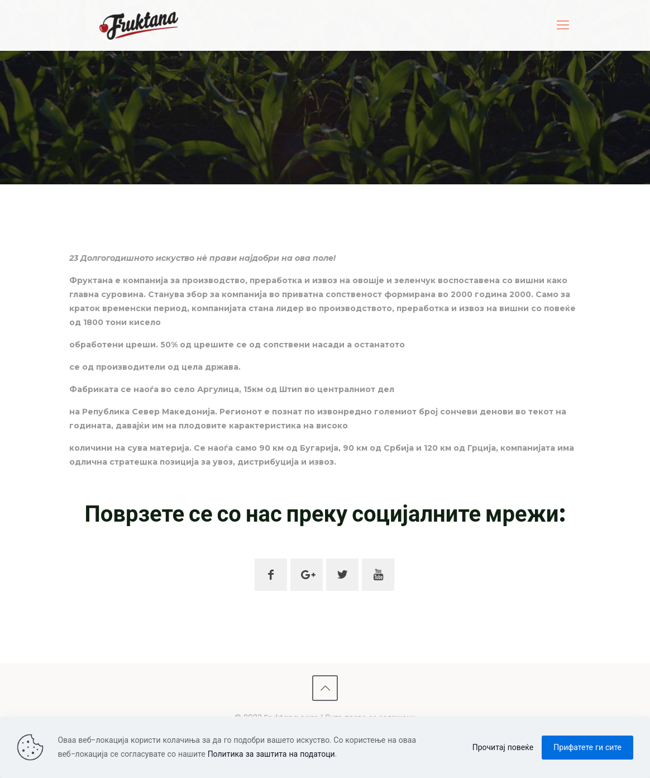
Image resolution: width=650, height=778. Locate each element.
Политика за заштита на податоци (271, 754)
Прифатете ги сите (587, 747)
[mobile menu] (562, 25)
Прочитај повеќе (503, 747)
